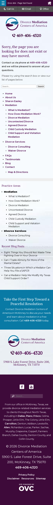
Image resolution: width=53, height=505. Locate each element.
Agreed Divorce (17, 125)
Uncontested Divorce (20, 121)
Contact (10, 167)
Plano (29, 416)
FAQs (8, 155)
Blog (8, 163)
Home (8, 93)
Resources (27, 478)
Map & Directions (18, 172)
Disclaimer (13, 478)
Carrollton (11, 423)
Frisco (37, 416)
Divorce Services (15, 141)
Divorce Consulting (19, 146)
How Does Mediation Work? (24, 114)
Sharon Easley (13, 101)
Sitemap (41, 478)
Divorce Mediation (19, 117)
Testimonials (12, 159)
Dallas (21, 416)
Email (26, 9)
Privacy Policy (26, 474)
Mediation (11, 105)
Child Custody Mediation (22, 129)
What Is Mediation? (19, 110)
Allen (7, 427)
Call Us (9, 9)
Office (44, 9)
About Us (10, 97)
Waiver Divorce (17, 150)
